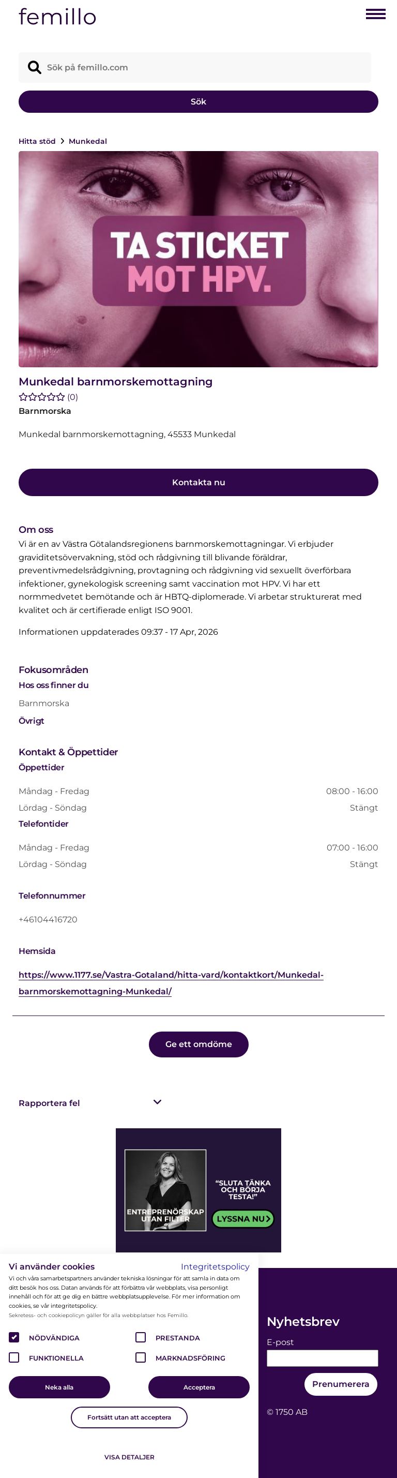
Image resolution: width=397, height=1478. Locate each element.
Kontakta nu (198, 482)
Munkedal (88, 141)
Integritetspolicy (215, 1267)
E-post (280, 1342)
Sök (198, 102)
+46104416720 (48, 919)
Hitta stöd (38, 141)
